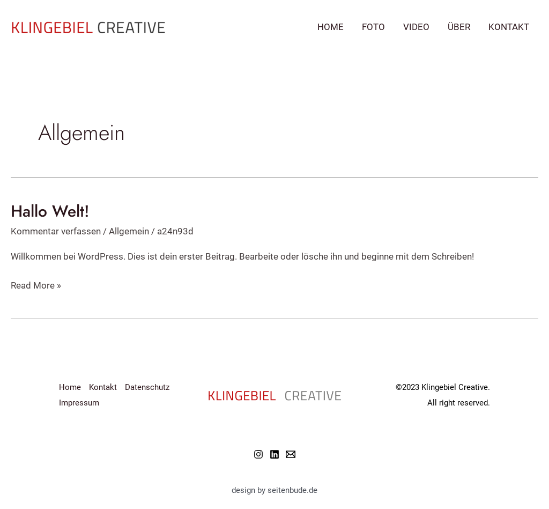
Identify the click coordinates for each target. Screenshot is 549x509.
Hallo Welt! (50, 211)
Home (330, 26)
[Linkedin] (274, 454)
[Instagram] (258, 454)
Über (459, 26)
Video (416, 26)
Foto (373, 26)
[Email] (290, 454)
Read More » (36, 285)
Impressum (79, 403)
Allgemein (129, 231)
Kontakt (508, 26)
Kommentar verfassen (56, 231)
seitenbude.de (292, 490)
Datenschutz (147, 387)
